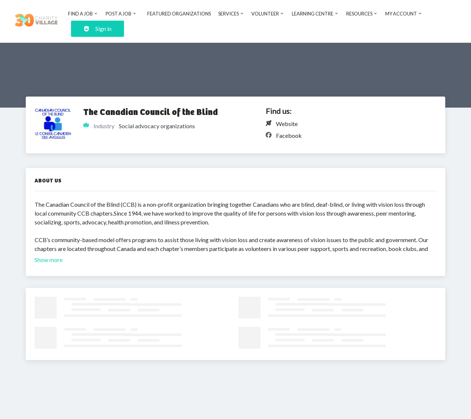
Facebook (289, 135)
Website (287, 123)
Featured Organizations (179, 14)
